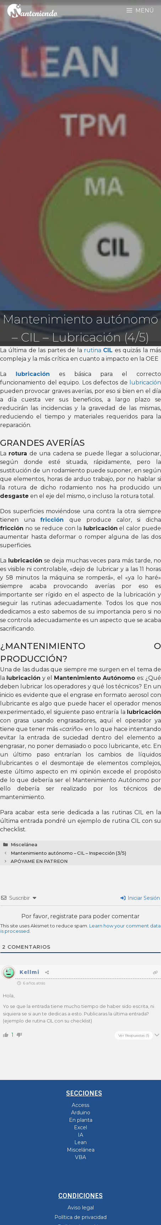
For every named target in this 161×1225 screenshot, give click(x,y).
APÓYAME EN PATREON (39, 861)
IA (80, 1135)
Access (80, 1105)
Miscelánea (24, 844)
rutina (98, 350)
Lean (80, 1142)
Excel (80, 1127)
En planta (80, 1120)
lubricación (145, 382)
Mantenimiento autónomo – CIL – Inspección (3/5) (68, 853)
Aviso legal (81, 1207)
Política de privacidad (80, 1217)
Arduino (80, 1112)
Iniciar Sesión (140, 898)
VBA (80, 1157)
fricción (52, 519)
